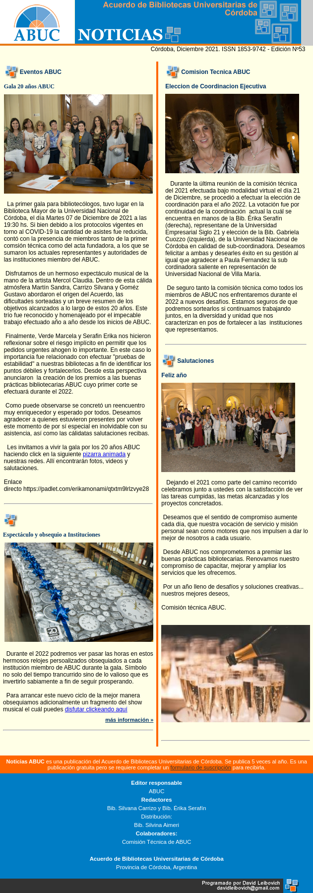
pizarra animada (104, 454)
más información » (129, 720)
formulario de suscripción (201, 767)
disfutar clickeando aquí (96, 709)
